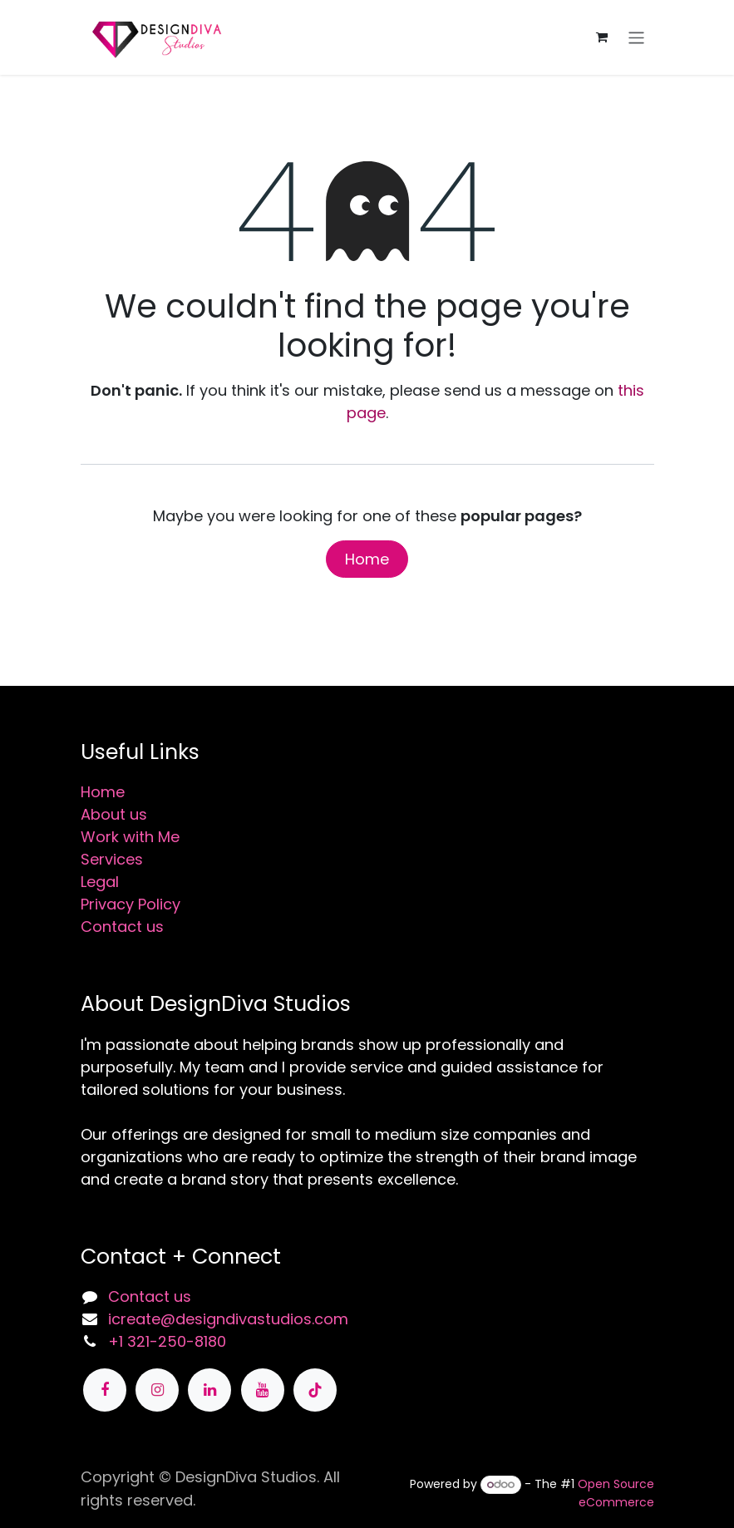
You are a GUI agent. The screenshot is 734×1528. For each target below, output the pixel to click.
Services (112, 859)
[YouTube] (262, 1390)
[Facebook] (104, 1390)
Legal (100, 881)
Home (367, 559)
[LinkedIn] (209, 1390)
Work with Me (130, 836)
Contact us (122, 926)
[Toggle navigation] (636, 37)
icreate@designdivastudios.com (228, 1319)
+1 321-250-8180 (167, 1341)
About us (114, 814)
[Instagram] (157, 1390)
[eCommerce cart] (601, 37)
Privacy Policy (130, 904)
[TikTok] (315, 1390)
